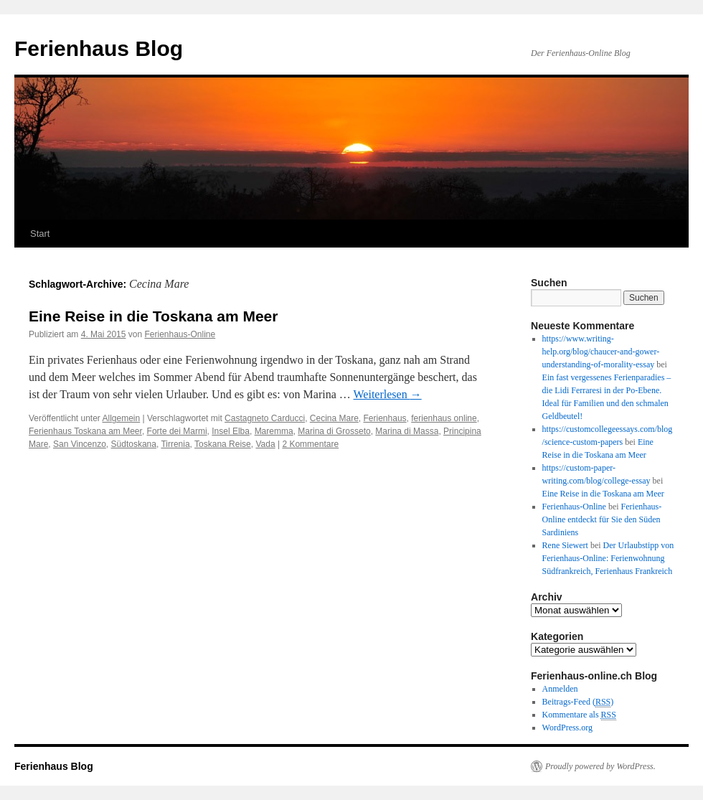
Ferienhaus (385, 418)
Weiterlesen (388, 394)
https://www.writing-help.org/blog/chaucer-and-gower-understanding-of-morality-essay (601, 352)
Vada (265, 444)
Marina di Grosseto (334, 431)
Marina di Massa (406, 431)
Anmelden (560, 689)
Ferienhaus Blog (98, 48)
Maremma (274, 431)
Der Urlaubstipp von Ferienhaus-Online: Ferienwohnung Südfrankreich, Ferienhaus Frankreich (608, 558)
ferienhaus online (443, 418)
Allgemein (122, 418)
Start (39, 233)
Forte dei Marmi (177, 431)
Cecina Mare (334, 418)
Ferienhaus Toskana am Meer (85, 431)
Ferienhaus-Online (179, 334)
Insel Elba (231, 431)
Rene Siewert (565, 545)
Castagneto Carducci (265, 418)
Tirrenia (175, 444)
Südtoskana (133, 444)
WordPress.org (567, 728)
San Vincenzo (79, 444)
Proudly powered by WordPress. (600, 766)
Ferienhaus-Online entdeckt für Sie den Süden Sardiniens (602, 519)
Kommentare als (579, 715)
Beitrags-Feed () (578, 702)
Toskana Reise (222, 444)
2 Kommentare (310, 444)
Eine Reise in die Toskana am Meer (153, 316)
